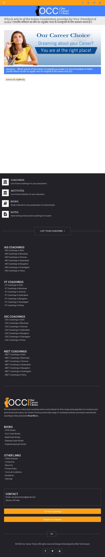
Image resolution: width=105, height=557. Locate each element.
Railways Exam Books (14, 441)
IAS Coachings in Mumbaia (16, 254)
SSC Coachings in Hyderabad (17, 330)
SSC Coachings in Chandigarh (17, 337)
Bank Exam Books (12, 437)
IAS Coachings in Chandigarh (17, 267)
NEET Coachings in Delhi (15, 354)
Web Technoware (82, 544)
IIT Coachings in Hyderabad (16, 295)
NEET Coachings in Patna (15, 375)
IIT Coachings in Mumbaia (16, 288)
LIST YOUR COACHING (52, 231)
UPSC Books (10, 430)
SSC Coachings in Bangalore (17, 333)
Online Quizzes (11, 458)
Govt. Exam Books (12, 434)
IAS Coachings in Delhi (14, 250)
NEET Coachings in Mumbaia (17, 358)
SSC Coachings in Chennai (16, 327)
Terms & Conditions (13, 472)
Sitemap (8, 479)
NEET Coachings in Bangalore (17, 368)
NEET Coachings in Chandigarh (18, 371)
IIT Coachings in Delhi (14, 285)
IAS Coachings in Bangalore (16, 264)
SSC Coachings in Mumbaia (16, 323)
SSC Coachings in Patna (15, 340)
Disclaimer (9, 475)
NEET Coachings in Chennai (16, 361)
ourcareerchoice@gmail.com (23, 497)
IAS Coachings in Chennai (16, 257)
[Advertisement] (52, 107)
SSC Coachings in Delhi (14, 320)
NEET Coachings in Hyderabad (18, 365)
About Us (9, 465)
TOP (51, 534)
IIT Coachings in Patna (14, 305)
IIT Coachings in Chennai (15, 292)
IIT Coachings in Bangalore (16, 299)
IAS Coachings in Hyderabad (17, 260)
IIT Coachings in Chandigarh (17, 302)
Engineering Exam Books (15, 444)
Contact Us (9, 462)
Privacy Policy (11, 469)
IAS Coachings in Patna (15, 271)
